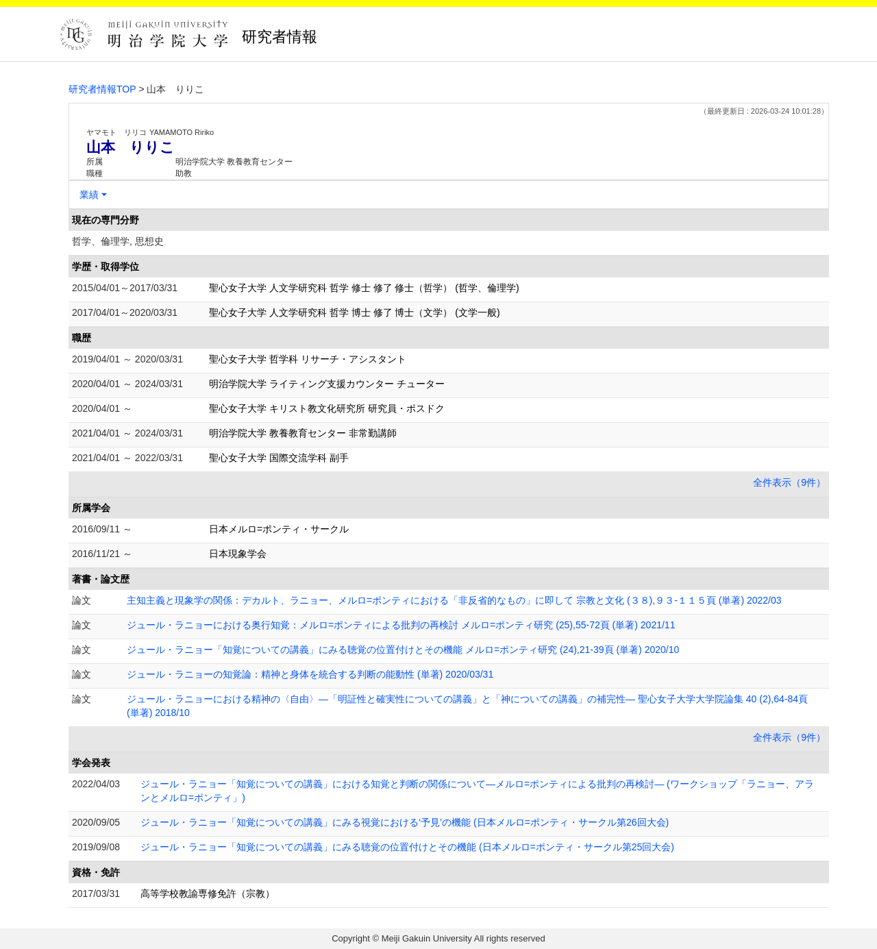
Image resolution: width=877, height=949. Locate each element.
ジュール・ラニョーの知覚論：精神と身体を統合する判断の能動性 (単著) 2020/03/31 (310, 674)
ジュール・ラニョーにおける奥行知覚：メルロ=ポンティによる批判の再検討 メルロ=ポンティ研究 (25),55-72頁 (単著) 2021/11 (401, 624)
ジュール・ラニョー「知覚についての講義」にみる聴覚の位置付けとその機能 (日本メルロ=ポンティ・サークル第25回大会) (407, 846)
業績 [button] (89, 194)
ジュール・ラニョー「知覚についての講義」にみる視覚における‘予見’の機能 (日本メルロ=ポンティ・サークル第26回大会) (404, 822)
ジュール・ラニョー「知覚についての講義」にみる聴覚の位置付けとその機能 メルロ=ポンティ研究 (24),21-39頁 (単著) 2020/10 (403, 649)
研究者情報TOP (102, 89)
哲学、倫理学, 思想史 (118, 241)
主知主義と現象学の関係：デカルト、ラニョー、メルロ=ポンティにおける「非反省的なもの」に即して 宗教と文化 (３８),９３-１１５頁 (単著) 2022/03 (454, 600)
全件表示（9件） (789, 482)
